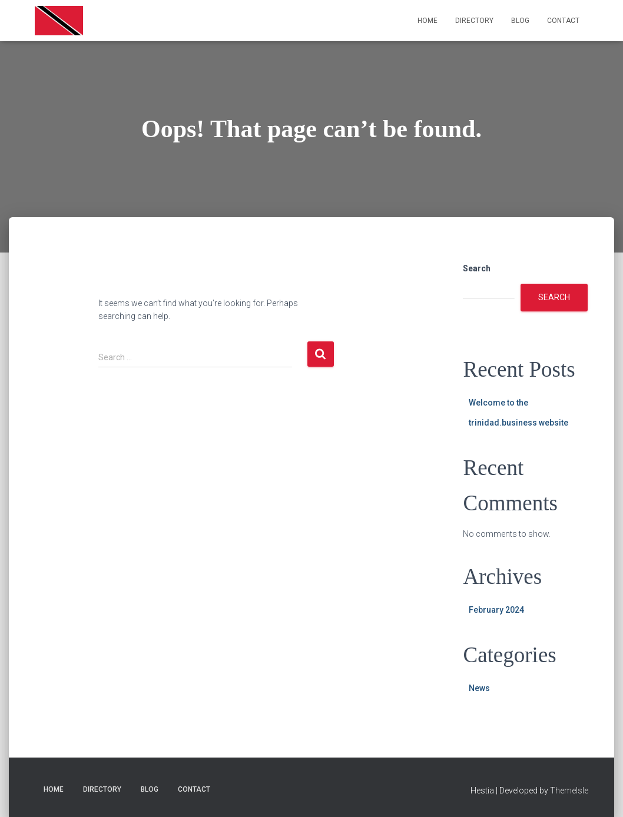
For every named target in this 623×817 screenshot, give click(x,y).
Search (477, 268)
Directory (474, 20)
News (479, 688)
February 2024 (496, 610)
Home (427, 20)
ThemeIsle (569, 790)
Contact (563, 20)
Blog (520, 20)
